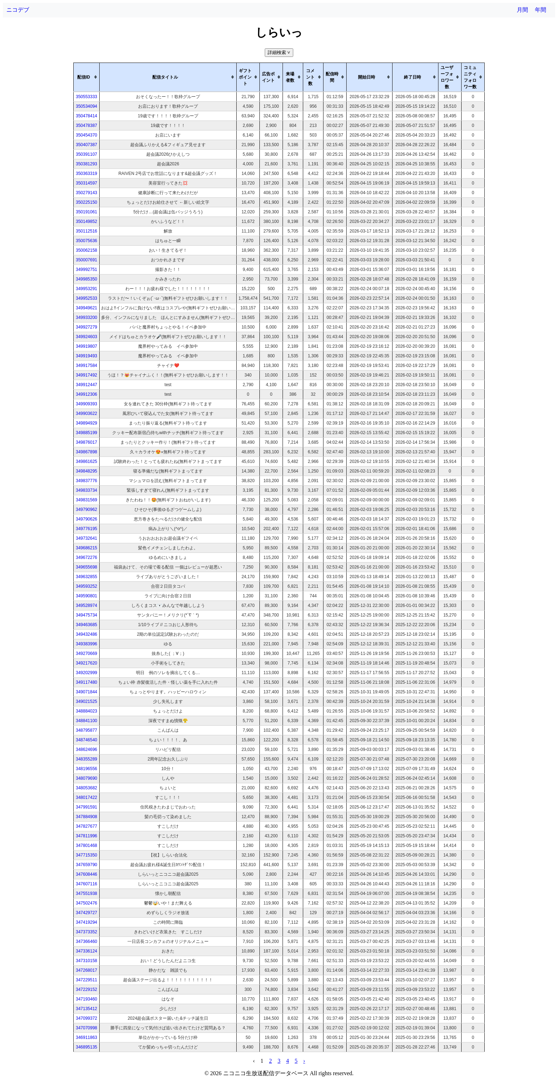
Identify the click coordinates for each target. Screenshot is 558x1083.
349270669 (86, 653)
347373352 (86, 931)
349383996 (86, 643)
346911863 (86, 1037)
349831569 (86, 499)
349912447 (86, 384)
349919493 (86, 355)
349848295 (86, 471)
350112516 (86, 231)
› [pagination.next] (304, 1061)
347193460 (86, 999)
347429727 (86, 912)
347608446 (86, 874)
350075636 (86, 240)
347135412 (86, 1008)
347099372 (86, 1018)
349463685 (86, 624)
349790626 (86, 519)
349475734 (86, 615)
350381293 (86, 163)
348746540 (86, 739)
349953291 (86, 288)
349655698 (86, 567)
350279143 (86, 192)
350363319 (86, 173)
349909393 (86, 403)
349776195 (86, 528)
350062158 (86, 250)
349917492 (86, 375)
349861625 (86, 461)
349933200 (86, 317)
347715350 (86, 855)
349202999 (86, 672)
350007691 (86, 259)
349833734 (86, 490)
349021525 (86, 701)
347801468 (86, 845)
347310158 (86, 960)
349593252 (86, 586)
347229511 (86, 979)
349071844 (86, 691)
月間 (522, 10)
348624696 (86, 749)
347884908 (86, 816)
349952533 (86, 298)
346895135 (86, 1047)
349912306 (86, 394)
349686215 (86, 547)
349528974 (86, 605)
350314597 (86, 183)
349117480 (86, 682)
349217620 (86, 663)
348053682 (86, 787)
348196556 (86, 768)
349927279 (86, 327)
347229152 (86, 989)
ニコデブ (17, 10)
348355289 (86, 759)
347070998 (86, 1027)
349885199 (86, 432)
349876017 (86, 442)
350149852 (86, 221)
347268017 (86, 970)
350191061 (86, 211)
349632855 (86, 576)
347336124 (86, 951)
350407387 (86, 144)
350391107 (86, 154)
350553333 (86, 96)
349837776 (86, 480)
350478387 (86, 125)
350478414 (86, 115)
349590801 (86, 595)
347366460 (86, 941)
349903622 (86, 413)
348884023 (86, 711)
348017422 (86, 797)
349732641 (86, 538)
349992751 (86, 269)
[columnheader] (87, 77)
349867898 (86, 451)
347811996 (86, 835)
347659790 (86, 864)
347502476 (86, 903)
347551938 (86, 893)
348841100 (86, 720)
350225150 (86, 202)
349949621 (86, 307)
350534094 (86, 106)
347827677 (86, 826)
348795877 (86, 730)
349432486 (86, 634)
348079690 (86, 778)
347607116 (86, 883)
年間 (540, 10)
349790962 (86, 509)
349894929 (86, 423)
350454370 (86, 135)
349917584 (86, 365)
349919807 (86, 346)
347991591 (86, 807)
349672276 (86, 557)
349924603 (86, 336)
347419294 (86, 922)
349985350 (86, 279)
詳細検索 (279, 52)
